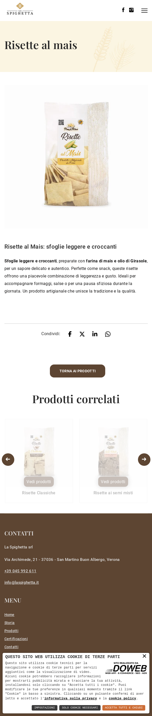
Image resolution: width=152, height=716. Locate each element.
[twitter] (82, 333)
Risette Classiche (38, 495)
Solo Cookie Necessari (80, 708)
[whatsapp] (108, 333)
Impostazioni (44, 708)
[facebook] (123, 10)
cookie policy (122, 698)
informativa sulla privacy (70, 698)
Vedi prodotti (39, 483)
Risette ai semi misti (113, 495)
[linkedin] (94, 333)
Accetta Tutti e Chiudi (124, 708)
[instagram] (131, 10)
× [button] (144, 656)
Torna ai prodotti (78, 371)
